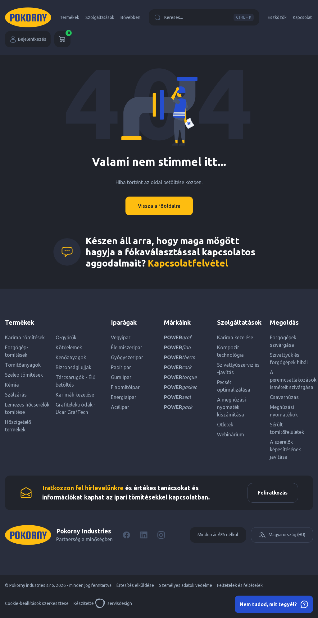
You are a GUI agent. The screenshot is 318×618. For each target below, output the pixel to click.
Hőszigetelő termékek (18, 425)
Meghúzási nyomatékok (284, 410)
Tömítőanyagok (23, 365)
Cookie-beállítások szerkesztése (37, 605)
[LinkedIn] (144, 537)
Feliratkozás (270, 494)
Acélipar (120, 407)
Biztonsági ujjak (73, 367)
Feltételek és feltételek (240, 587)
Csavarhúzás (284, 397)
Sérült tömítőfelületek (287, 428)
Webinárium (230, 434)
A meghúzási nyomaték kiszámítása (231, 407)
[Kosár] (62, 39)
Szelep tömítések (24, 375)
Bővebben (130, 17)
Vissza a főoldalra (159, 206)
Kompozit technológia (230, 351)
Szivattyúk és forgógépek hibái (289, 358)
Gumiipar (121, 377)
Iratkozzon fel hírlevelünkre (83, 489)
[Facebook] (126, 537)
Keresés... (204, 17)
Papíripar (121, 367)
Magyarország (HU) (282, 537)
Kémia (12, 385)
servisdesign (113, 606)
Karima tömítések (25, 337)
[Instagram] (161, 537)
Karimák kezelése (75, 394)
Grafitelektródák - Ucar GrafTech (76, 408)
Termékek (69, 17)
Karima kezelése (235, 337)
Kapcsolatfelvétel (188, 263)
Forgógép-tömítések (16, 351)
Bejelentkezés (27, 39)
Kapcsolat (302, 17)
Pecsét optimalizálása (233, 386)
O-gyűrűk (66, 337)
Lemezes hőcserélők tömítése (27, 408)
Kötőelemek (69, 347)
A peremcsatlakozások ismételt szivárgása (291, 379)
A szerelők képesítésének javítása (285, 449)
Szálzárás (16, 394)
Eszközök (277, 17)
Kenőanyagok (71, 357)
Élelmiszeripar (126, 347)
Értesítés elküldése (135, 587)
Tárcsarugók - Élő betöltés (75, 381)
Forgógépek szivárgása (283, 341)
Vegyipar (120, 337)
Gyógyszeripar (127, 357)
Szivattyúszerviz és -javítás (238, 368)
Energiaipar (123, 397)
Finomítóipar (125, 387)
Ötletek (225, 424)
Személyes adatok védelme (185, 587)
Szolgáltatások (99, 17)
